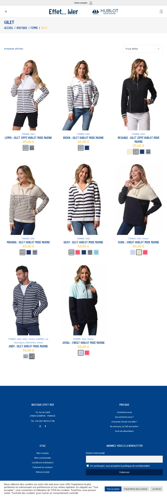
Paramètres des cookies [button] (135, 488)
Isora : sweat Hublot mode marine (138, 242)
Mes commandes (42, 457)
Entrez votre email (95, 453)
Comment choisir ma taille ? (124, 421)
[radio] (25, 147)
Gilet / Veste (29, 339)
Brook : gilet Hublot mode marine (83, 138)
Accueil (8, 28)
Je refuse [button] (156, 488)
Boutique (22, 28)
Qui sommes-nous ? (124, 417)
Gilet (32, 134)
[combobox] (143, 49)
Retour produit (42, 472)
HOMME (40, 339)
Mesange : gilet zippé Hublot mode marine (138, 139)
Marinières (31, 342)
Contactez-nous (124, 412)
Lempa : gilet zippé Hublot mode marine (28, 138)
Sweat (145, 238)
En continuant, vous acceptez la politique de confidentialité (120, 466)
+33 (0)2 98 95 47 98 (44, 421)
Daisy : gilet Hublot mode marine (83, 242)
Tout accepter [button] (113, 488)
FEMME (34, 28)
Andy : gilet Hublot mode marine (28, 346)
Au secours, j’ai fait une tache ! (124, 426)
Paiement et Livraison (43, 467)
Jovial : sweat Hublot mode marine (83, 342)
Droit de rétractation (124, 431)
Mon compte (43, 453)
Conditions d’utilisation (42, 462)
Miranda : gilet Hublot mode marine (28, 242)
